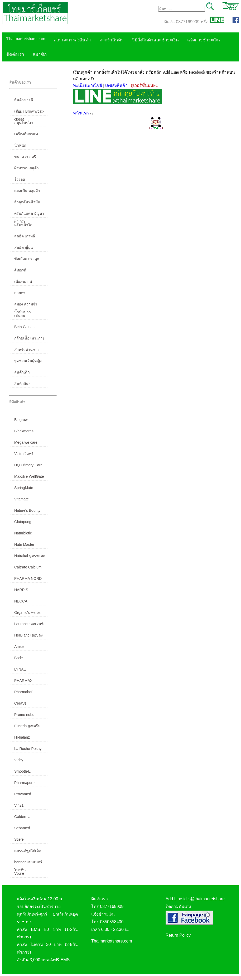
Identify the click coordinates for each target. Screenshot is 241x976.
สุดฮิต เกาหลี (24, 236)
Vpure (19, 873)
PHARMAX (23, 680)
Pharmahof (23, 692)
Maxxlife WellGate (29, 476)
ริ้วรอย (19, 179)
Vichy (18, 760)
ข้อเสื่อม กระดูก (26, 259)
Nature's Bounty (27, 510)
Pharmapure (24, 783)
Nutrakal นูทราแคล (29, 556)
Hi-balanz (22, 737)
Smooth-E (22, 771)
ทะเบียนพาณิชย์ (87, 85)
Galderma (22, 817)
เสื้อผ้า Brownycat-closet (29, 112)
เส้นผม (19, 315)
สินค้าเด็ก (22, 372)
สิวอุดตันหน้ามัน (27, 202)
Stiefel (19, 839)
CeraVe (20, 703)
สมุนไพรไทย (24, 123)
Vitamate (21, 499)
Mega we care (25, 442)
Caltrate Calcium (27, 567)
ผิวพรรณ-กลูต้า (26, 168)
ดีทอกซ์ (20, 270)
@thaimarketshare (207, 899)
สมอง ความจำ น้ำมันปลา (25, 305)
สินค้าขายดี (23, 100)
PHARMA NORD (28, 578)
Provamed (22, 794)
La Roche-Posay (28, 749)
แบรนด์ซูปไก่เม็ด (27, 851)
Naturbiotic (23, 533)
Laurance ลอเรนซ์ (29, 624)
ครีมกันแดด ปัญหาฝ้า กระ (29, 214)
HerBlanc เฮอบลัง (28, 635)
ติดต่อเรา (15, 54)
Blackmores (23, 431)
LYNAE (20, 669)
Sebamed (22, 828)
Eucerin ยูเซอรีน (27, 726)
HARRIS (21, 590)
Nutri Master (24, 544)
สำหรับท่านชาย (27, 349)
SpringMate (23, 488)
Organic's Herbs (27, 612)
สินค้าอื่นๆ (22, 383)
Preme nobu (24, 714)
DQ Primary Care (28, 465)
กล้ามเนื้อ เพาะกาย (29, 338)
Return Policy (178, 935)
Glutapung (22, 522)
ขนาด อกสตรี (25, 157)
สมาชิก (40, 54)
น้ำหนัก (20, 145)
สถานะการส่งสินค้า (72, 39)
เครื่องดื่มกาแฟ (26, 134)
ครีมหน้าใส (23, 225)
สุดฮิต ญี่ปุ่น (23, 247)
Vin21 (19, 805)
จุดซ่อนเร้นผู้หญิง (28, 361)
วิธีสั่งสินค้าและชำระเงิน (155, 39)
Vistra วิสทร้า (25, 454)
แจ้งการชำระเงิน (203, 39)
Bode (18, 658)
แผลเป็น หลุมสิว (27, 191)
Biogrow (21, 420)
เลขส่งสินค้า (116, 85)
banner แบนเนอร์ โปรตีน (28, 863)
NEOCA (20, 601)
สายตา (19, 293)
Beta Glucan (24, 327)
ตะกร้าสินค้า (111, 39)
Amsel (19, 646)
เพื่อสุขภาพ (23, 281)
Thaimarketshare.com (25, 38)
